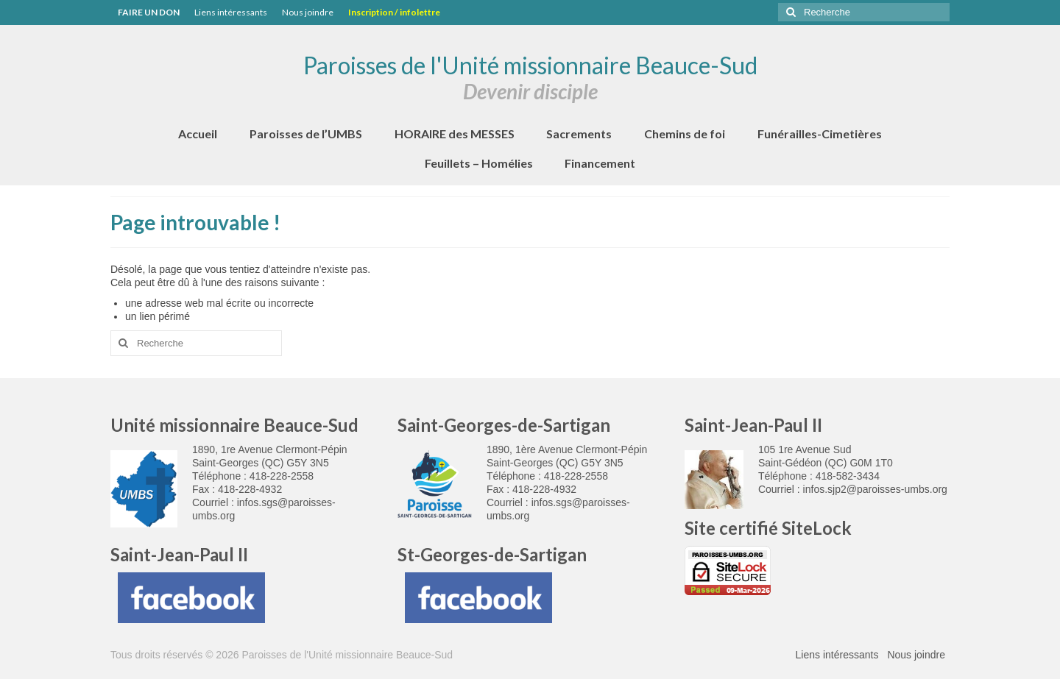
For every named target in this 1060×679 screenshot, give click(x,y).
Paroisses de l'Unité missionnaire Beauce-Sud (530, 65)
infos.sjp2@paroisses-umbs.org (875, 489)
